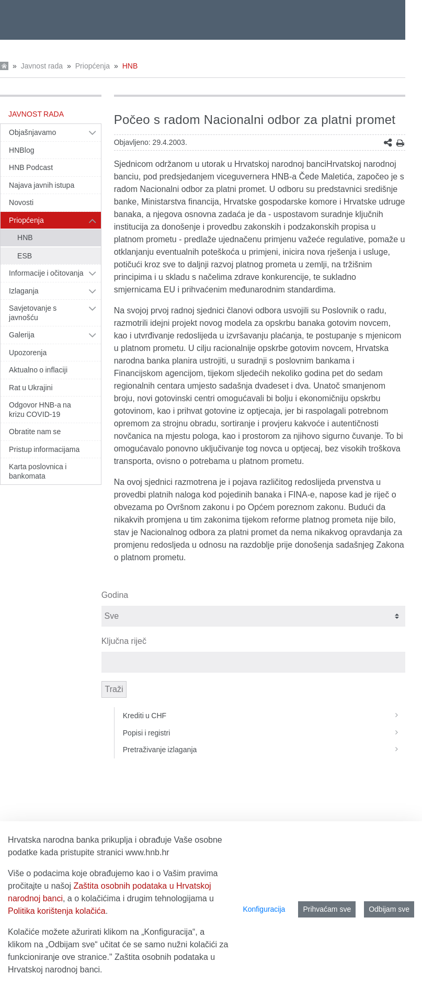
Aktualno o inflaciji (38, 370)
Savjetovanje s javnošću (32, 313)
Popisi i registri (264, 733)
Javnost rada (42, 66)
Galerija (22, 335)
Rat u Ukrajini (31, 387)
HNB (130, 66)
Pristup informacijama (44, 449)
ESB (24, 256)
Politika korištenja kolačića (57, 911)
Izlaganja (24, 291)
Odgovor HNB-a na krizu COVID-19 (40, 409)
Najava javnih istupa (41, 185)
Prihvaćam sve (327, 909)
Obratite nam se (35, 431)
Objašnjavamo (32, 132)
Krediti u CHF (264, 715)
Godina (115, 595)
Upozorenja (28, 352)
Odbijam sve (389, 909)
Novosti (21, 202)
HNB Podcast (31, 167)
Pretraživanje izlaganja (264, 749)
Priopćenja (92, 66)
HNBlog (22, 150)
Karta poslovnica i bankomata (37, 471)
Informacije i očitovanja (46, 273)
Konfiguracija (264, 909)
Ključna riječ (123, 641)
